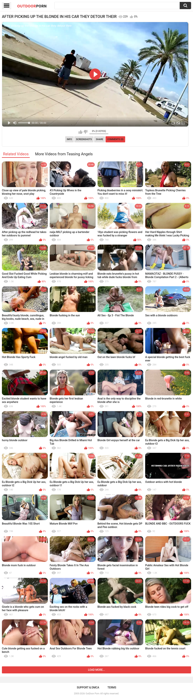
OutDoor (32, 6)
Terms (111, 687)
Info (69, 139)
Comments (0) (115, 139)
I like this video (80, 132)
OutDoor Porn (92, 693)
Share (99, 139)
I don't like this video (85, 132)
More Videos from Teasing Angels (64, 154)
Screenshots (84, 139)
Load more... (96, 669)
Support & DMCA (88, 687)
